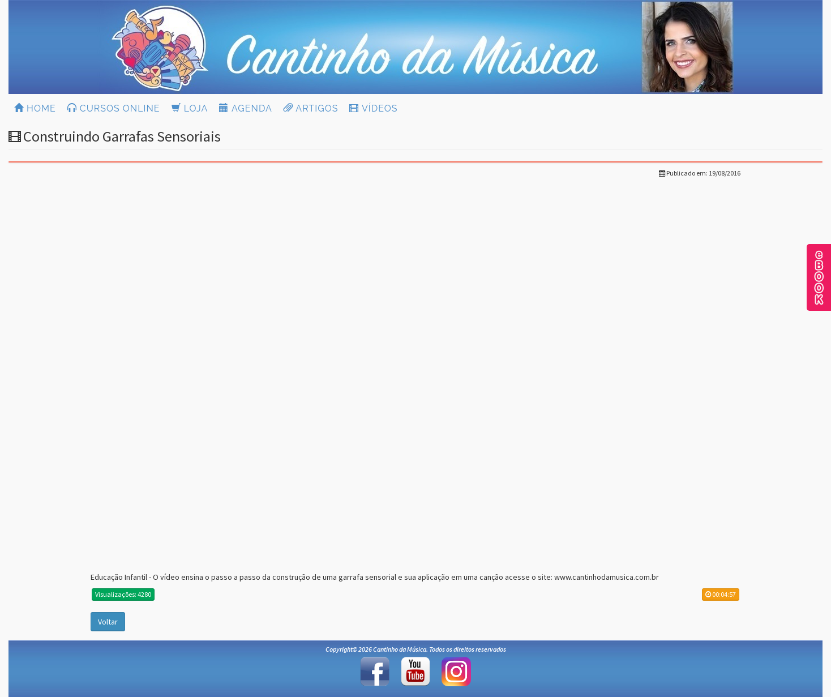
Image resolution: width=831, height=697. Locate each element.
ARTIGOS (311, 108)
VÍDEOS (373, 108)
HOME (35, 108)
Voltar (108, 622)
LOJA (190, 108)
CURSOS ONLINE (113, 108)
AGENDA (245, 108)
